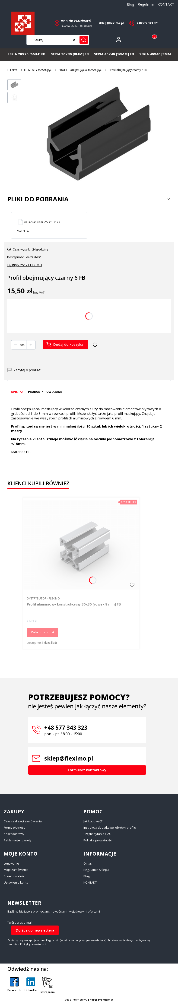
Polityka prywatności (97, 840)
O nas (87, 863)
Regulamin (146, 4)
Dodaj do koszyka (68, 344)
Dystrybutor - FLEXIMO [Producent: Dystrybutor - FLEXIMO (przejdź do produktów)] (24, 265)
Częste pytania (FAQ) (97, 834)
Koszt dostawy (14, 834)
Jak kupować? (92, 821)
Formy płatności (14, 827)
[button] (83, 40)
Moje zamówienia (16, 870)
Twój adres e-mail (19, 923)
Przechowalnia (14, 876)
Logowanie (11, 863)
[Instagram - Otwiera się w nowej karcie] (48, 985)
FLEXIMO (13, 70)
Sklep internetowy (87, 999)
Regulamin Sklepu (96, 870)
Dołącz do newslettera (35, 930)
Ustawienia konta (16, 882)
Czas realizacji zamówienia (23, 821)
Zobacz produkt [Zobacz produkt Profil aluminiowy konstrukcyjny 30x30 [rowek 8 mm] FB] (42, 632)
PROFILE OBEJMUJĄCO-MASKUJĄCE (81, 70)
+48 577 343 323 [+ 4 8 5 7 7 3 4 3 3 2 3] (147, 23)
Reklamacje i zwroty (18, 840)
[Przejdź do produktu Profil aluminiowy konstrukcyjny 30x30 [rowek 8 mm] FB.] (81, 545)
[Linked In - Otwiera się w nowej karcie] (31, 985)
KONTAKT (166, 4)
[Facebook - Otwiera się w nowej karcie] (14, 985)
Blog (130, 4)
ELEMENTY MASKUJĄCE (38, 70)
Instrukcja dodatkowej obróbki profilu (109, 827)
